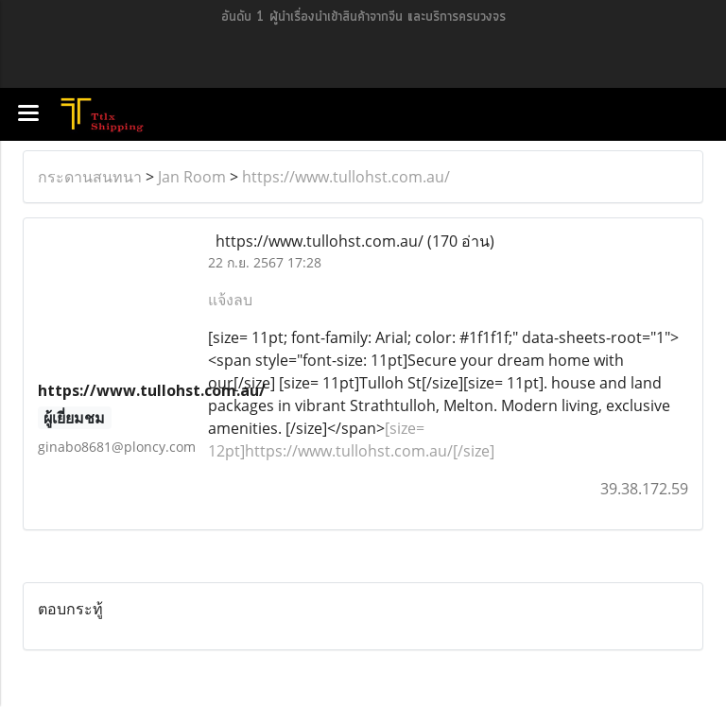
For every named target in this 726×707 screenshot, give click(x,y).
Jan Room (192, 176)
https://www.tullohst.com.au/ (346, 176)
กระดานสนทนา (90, 176)
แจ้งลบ (230, 299)
